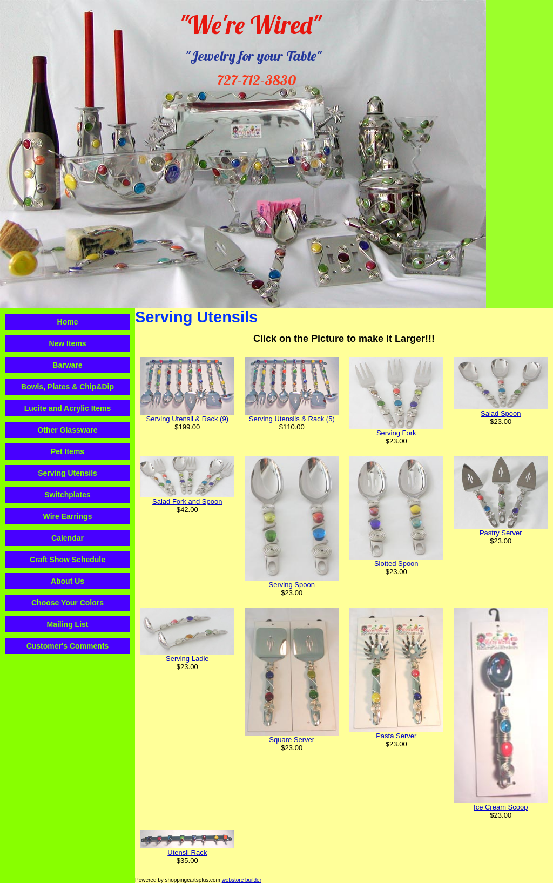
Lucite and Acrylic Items (67, 408)
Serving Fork (396, 433)
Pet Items (67, 451)
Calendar (67, 538)
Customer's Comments (67, 646)
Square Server (291, 740)
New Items (67, 343)
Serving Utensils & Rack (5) (292, 419)
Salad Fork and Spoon (187, 501)
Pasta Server (396, 736)
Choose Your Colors (67, 602)
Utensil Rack (187, 852)
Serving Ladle (187, 659)
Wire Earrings (67, 516)
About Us (67, 581)
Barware (67, 365)
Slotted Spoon (396, 564)
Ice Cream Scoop (501, 807)
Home (67, 322)
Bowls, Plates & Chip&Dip (67, 386)
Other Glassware (67, 430)
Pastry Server (501, 533)
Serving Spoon (292, 585)
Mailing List (68, 624)
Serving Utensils (67, 473)
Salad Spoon (501, 413)
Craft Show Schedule (67, 559)
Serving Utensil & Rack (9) (187, 419)
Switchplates (67, 494)
